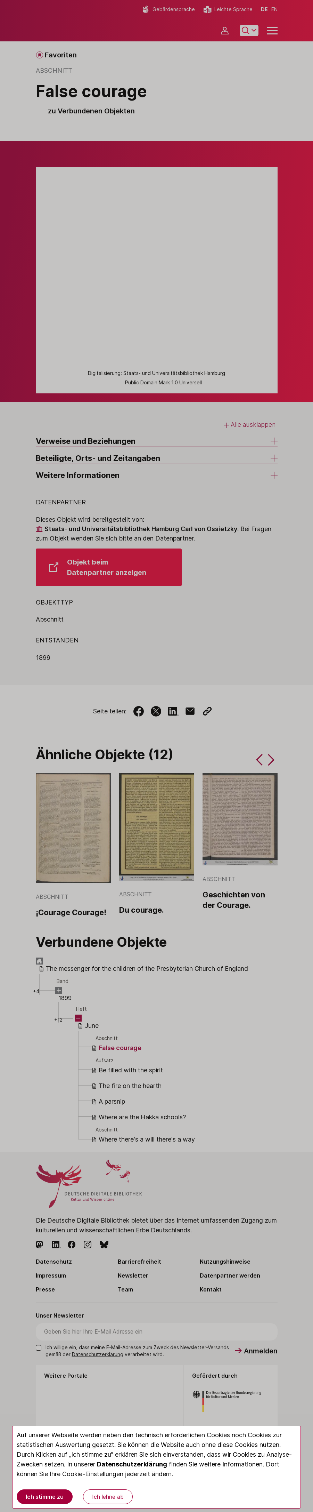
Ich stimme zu (45, 1496)
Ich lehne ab (108, 1496)
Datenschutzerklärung (132, 1464)
